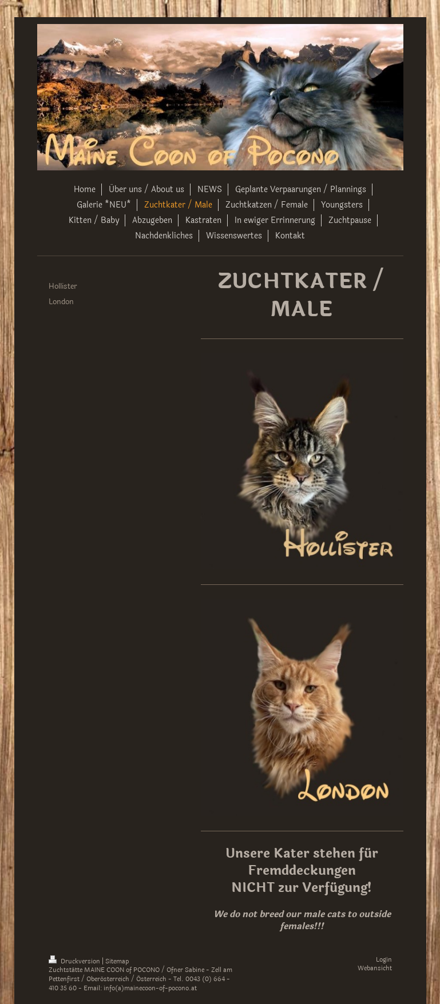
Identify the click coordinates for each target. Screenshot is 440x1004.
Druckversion (75, 961)
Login (384, 960)
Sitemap (117, 961)
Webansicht (375, 968)
